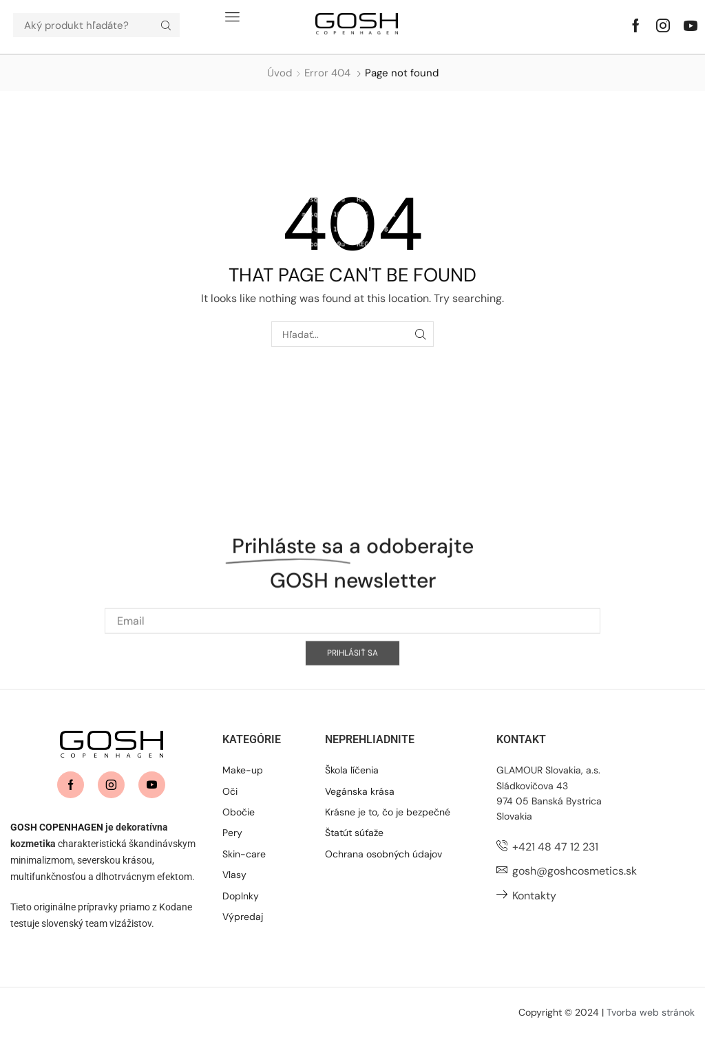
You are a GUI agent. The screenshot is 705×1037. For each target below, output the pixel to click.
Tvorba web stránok (651, 1012)
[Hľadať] (166, 25)
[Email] (352, 664)
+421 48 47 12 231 (555, 847)
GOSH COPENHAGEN (56, 827)
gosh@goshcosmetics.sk (574, 871)
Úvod (279, 73)
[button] (232, 17)
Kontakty (534, 895)
